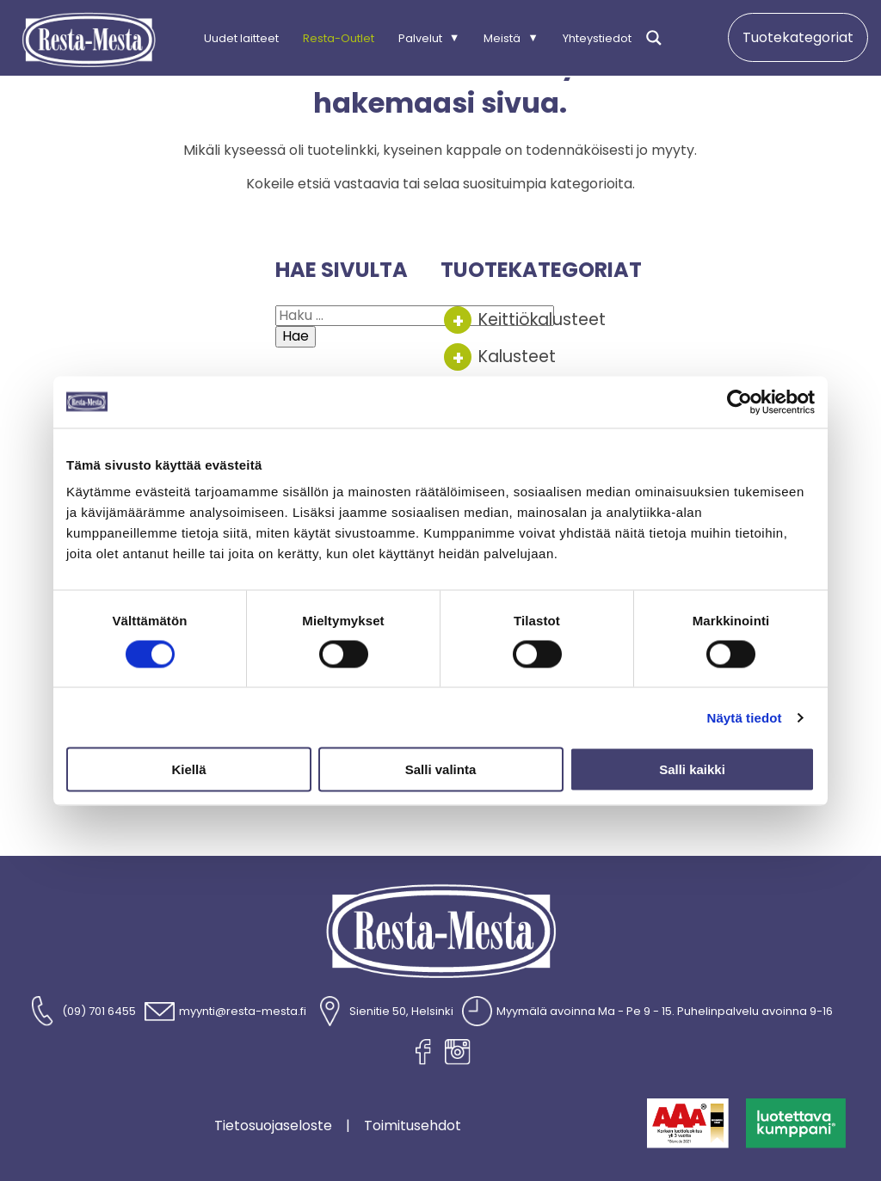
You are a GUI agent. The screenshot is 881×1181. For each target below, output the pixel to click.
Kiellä (188, 769)
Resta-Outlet (338, 37)
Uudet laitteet (241, 37)
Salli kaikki (692, 769)
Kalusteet (517, 356)
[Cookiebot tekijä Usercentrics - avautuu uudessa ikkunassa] (739, 402)
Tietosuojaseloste (273, 1125)
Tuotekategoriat (797, 37)
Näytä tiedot (744, 717)
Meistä (502, 37)
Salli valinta (441, 769)
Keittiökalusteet (542, 319)
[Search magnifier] (654, 38)
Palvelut (420, 37)
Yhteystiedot (597, 37)
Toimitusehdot (412, 1125)
